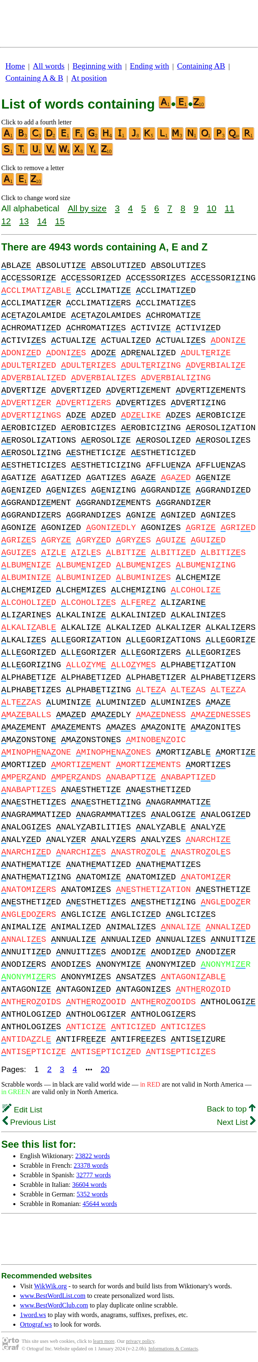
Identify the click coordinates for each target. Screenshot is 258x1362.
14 (42, 221)
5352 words (92, 1194)
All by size (87, 208)
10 (211, 208)
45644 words (100, 1203)
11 (229, 208)
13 (24, 221)
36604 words (89, 1184)
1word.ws (33, 1314)
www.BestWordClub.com (54, 1305)
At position (89, 78)
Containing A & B (34, 78)
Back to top (231, 1108)
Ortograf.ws (36, 1324)
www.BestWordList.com (53, 1295)
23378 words (91, 1165)
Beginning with (97, 66)
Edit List (22, 1109)
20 (105, 1069)
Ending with (149, 66)
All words (48, 66)
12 (6, 221)
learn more (104, 1341)
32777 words (93, 1175)
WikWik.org (50, 1286)
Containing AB (201, 66)
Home (15, 66)
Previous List (29, 1122)
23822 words (92, 1155)
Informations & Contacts (173, 1349)
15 (59, 221)
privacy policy (140, 1341)
